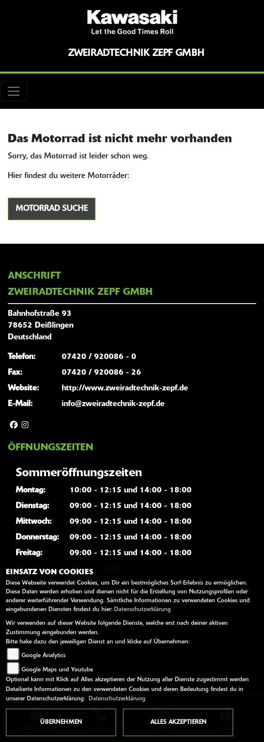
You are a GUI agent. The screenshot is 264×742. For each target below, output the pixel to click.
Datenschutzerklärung (142, 610)
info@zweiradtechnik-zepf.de (113, 404)
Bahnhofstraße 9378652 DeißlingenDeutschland (40, 325)
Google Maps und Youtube (57, 670)
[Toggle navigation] (13, 91)
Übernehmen (61, 722)
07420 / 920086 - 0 (99, 357)
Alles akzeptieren (178, 722)
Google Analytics (44, 656)
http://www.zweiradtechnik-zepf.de (125, 388)
